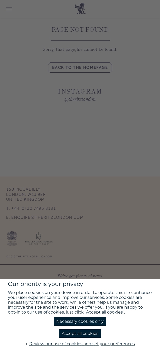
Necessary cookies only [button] (80, 321)
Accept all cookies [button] (80, 333)
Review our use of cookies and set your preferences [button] (82, 343)
